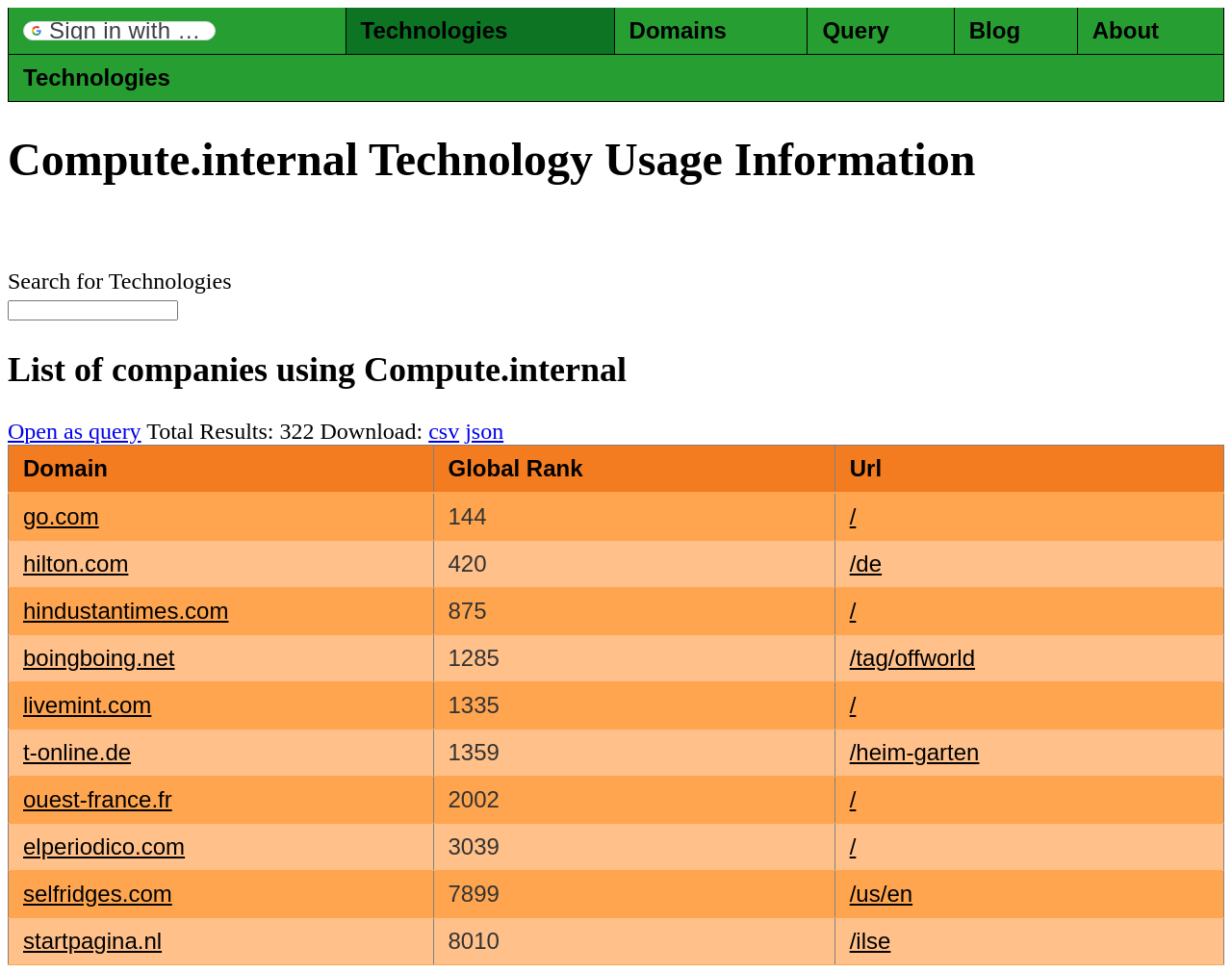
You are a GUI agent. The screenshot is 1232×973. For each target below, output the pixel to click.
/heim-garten (915, 752)
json (484, 431)
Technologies (434, 30)
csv (443, 431)
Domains (678, 30)
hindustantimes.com (125, 611)
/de (866, 563)
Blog (994, 30)
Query (855, 30)
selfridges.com (97, 894)
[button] (119, 30)
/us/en (881, 894)
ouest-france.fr (97, 799)
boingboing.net (98, 658)
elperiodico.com (104, 846)
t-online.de (77, 752)
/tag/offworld (912, 658)
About (1125, 30)
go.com (61, 516)
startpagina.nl (92, 941)
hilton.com (75, 563)
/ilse (870, 941)
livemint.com (87, 705)
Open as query (74, 431)
